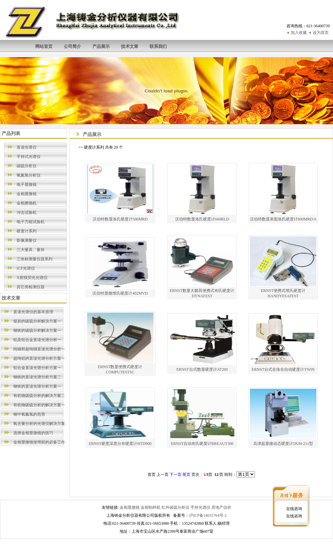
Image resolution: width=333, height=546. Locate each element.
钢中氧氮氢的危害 (29, 414)
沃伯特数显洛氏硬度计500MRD (120, 219)
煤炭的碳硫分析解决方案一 (37, 321)
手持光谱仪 (200, 507)
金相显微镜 (27, 194)
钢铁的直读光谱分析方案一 (37, 386)
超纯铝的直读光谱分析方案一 (39, 358)
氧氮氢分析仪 (29, 175)
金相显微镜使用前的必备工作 (39, 442)
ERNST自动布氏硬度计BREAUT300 (202, 443)
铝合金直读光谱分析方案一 (37, 367)
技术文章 (129, 46)
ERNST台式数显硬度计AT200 (202, 369)
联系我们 (158, 46)
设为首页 (321, 32)
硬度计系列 (27, 231)
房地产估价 (221, 507)
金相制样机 (151, 507)
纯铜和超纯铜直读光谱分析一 (39, 349)
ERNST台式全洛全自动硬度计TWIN (283, 369)
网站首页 (44, 46)
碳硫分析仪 (27, 166)
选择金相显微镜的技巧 (33, 433)
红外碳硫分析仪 (175, 507)
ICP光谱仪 (26, 268)
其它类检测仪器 (31, 287)
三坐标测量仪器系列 (35, 259)
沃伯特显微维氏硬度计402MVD (120, 293)
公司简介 (72, 46)
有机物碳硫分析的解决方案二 (39, 395)
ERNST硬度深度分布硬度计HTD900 (120, 443)
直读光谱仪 (27, 147)
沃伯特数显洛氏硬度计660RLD (202, 219)
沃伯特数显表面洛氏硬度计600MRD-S (283, 219)
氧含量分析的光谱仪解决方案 (39, 423)
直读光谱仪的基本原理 (33, 312)
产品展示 (101, 46)
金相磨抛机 (27, 203)
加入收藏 (299, 32)
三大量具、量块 (31, 249)
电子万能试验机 (31, 221)
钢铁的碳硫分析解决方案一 (37, 330)
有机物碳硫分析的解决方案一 (39, 405)
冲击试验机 (27, 212)
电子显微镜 (27, 184)
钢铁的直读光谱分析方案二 (37, 377)
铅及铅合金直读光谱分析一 (37, 340)
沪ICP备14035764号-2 (208, 515)
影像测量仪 (27, 240)
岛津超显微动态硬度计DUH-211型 (283, 443)
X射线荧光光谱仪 (32, 277)
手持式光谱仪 (29, 156)
